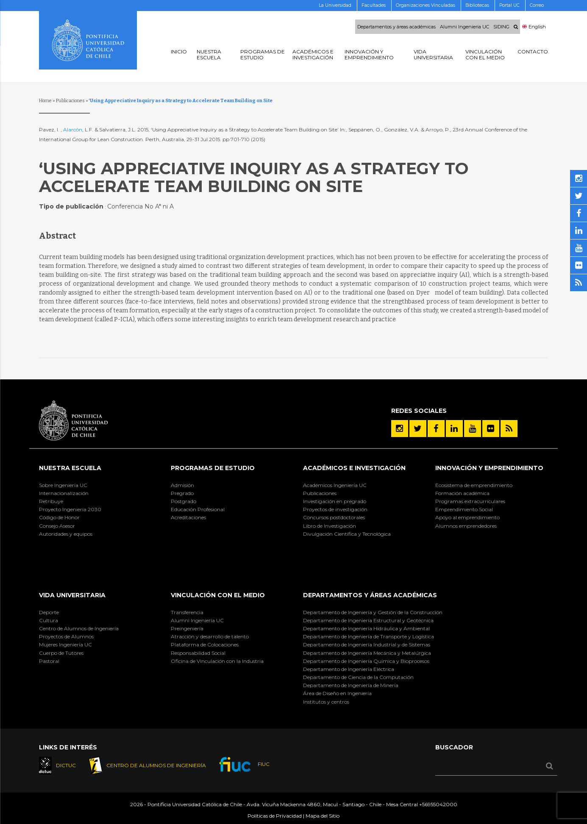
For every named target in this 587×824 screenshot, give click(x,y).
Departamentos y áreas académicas (396, 27)
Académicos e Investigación (354, 468)
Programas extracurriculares (470, 501)
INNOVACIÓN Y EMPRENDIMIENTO (489, 468)
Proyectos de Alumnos (66, 636)
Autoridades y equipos (65, 534)
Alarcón (72, 129)
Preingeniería (187, 628)
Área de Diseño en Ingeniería (337, 693)
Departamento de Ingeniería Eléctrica (348, 669)
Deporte (49, 612)
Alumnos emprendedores (466, 526)
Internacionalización (64, 493)
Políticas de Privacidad (275, 816)
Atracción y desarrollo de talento (210, 636)
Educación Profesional (198, 509)
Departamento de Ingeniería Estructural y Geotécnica (368, 620)
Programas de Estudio (213, 468)
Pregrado (182, 493)
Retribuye (51, 501)
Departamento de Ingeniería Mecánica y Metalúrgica (367, 653)
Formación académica (462, 493)
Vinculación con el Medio (218, 595)
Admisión (182, 485)
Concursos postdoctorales (334, 517)
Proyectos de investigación (335, 509)
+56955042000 (438, 805)
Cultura (48, 620)
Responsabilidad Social (198, 653)
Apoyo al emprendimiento (467, 517)
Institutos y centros (326, 702)
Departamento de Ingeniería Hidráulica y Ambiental (366, 628)
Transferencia (187, 612)
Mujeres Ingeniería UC (65, 644)
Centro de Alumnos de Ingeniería (79, 628)
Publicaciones (70, 100)
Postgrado (183, 501)
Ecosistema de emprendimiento (473, 485)
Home (45, 100)
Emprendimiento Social (464, 509)
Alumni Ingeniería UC (197, 620)
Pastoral (49, 661)
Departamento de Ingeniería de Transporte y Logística (368, 636)
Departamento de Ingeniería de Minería (350, 685)
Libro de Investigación (329, 526)
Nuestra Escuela (70, 468)
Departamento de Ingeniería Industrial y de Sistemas (366, 644)
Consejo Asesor (57, 526)
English (534, 27)
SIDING (501, 27)
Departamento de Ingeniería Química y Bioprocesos (366, 661)
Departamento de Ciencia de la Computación (358, 677)
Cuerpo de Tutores (61, 653)
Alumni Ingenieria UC (464, 27)
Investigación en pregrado (334, 501)
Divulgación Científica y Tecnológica (347, 534)
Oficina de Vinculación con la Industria (217, 661)
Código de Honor (59, 517)
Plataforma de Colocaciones (205, 644)
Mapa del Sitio (322, 816)
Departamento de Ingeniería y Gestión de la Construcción (372, 612)
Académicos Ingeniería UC (335, 485)
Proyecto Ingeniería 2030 (70, 509)
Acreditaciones (188, 517)
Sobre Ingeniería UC (63, 485)
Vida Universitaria (72, 595)
